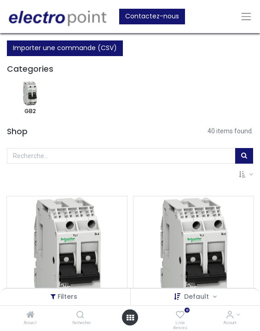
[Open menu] (130, 317)
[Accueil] (30, 315)
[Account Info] (229, 315)
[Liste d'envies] (180, 315)
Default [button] (197, 296)
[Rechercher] (80, 315)
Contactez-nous (152, 16)
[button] (246, 174)
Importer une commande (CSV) (65, 47)
